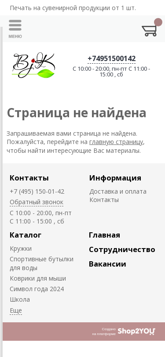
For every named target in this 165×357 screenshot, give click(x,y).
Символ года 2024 (37, 289)
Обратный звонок (36, 202)
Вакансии (107, 264)
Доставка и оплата (118, 191)
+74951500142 (112, 58)
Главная (104, 235)
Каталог (25, 235)
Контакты (29, 178)
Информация (115, 178)
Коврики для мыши (38, 278)
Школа (20, 299)
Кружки (21, 248)
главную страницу (116, 141)
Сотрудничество (122, 249)
